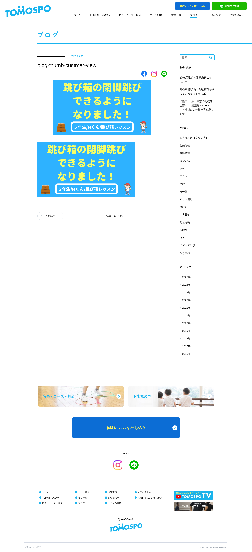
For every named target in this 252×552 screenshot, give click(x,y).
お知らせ (185, 145)
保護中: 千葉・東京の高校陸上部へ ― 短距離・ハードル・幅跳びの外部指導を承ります (197, 107)
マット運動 (186, 199)
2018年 (186, 338)
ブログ (193, 15)
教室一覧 (176, 15)
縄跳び (183, 229)
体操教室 (185, 153)
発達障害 (185, 222)
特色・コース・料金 (130, 15)
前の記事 (50, 216)
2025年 (186, 284)
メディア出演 (187, 245)
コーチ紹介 (156, 15)
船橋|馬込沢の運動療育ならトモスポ (197, 79)
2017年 (186, 346)
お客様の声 (113, 497)
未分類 (183, 191)
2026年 (186, 276)
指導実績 (185, 253)
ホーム (77, 15)
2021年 (186, 315)
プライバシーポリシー (34, 547)
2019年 (186, 330)
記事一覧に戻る (115, 215)
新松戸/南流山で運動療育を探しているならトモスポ (197, 91)
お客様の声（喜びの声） (194, 137)
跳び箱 (183, 206)
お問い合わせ (237, 15)
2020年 (186, 323)
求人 (182, 237)
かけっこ (185, 183)
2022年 (186, 307)
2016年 (186, 353)
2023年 (186, 300)
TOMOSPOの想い (100, 15)
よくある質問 (213, 15)
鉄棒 (182, 168)
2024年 (186, 292)
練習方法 (185, 160)
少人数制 (185, 214)
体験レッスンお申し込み (150, 497)
